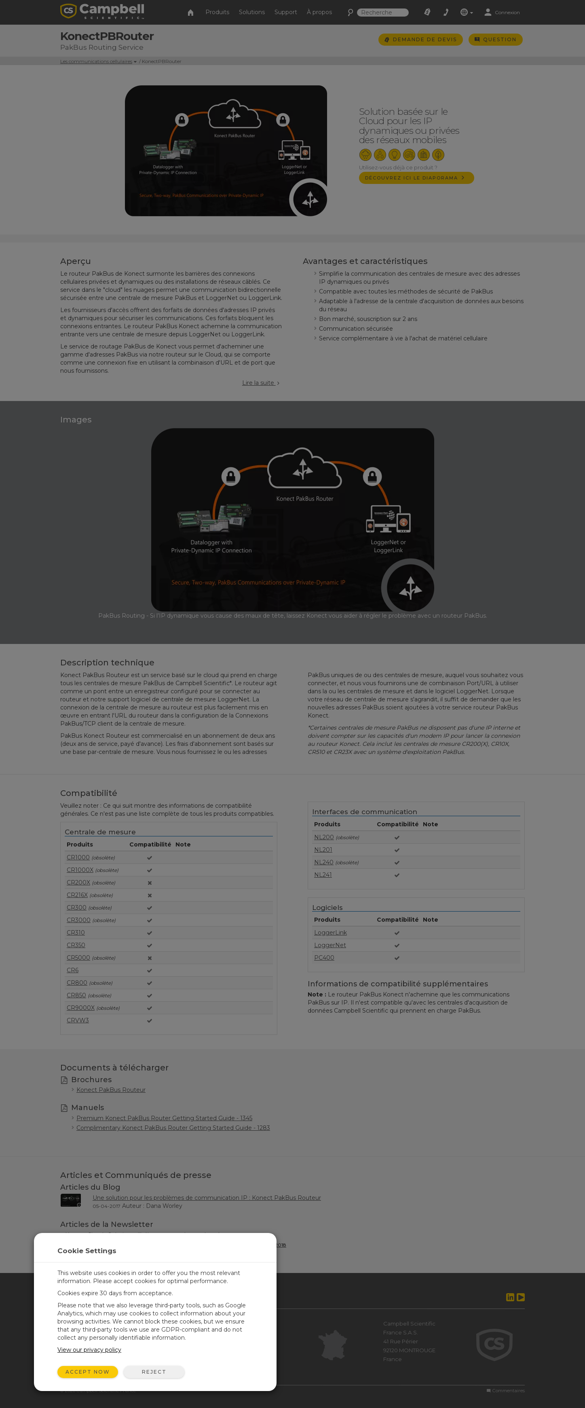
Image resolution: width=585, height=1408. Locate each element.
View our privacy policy (89, 1349)
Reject (154, 1372)
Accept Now (87, 1372)
